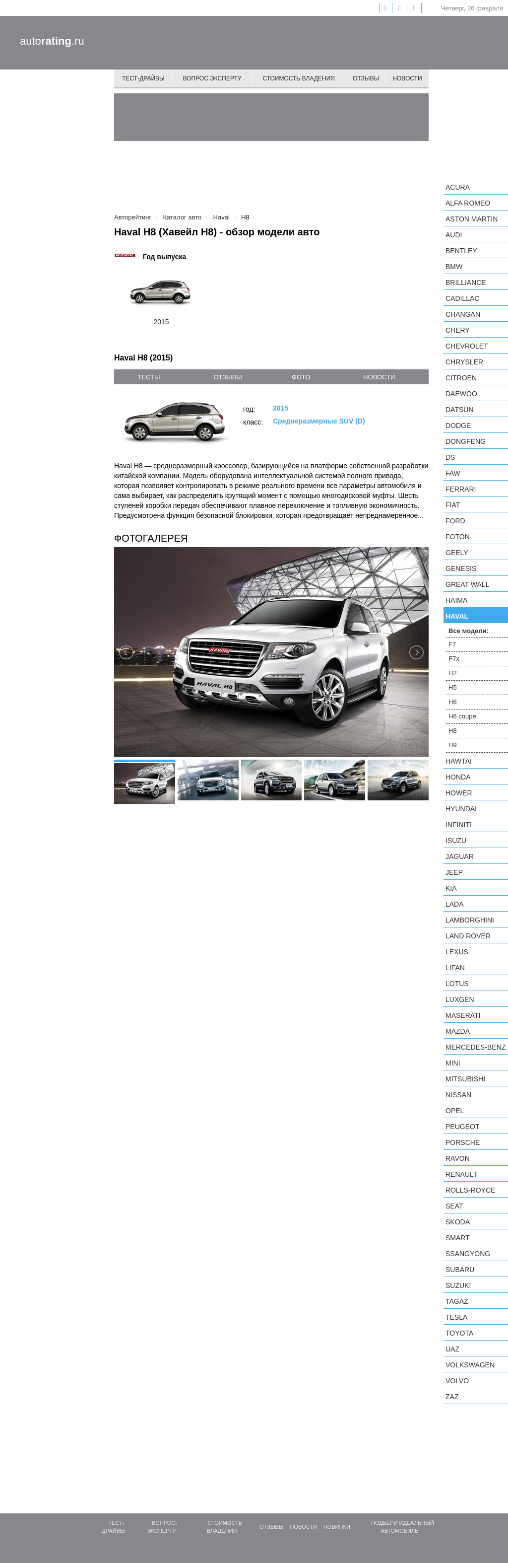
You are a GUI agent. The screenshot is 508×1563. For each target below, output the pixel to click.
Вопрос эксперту (212, 78)
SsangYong (467, 1254)
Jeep (454, 872)
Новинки (336, 1527)
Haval (456, 616)
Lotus (457, 984)
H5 (452, 687)
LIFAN (455, 968)
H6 (452, 702)
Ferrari (460, 489)
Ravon (457, 1158)
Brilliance (465, 282)
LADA (454, 904)
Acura (457, 187)
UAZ (452, 1349)
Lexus (456, 952)
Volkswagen (470, 1365)
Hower (458, 793)
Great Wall (467, 584)
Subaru (459, 1270)
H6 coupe (462, 716)
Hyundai (461, 809)
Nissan (458, 1095)
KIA (451, 888)
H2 (452, 673)
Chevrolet (466, 346)
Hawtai (458, 761)
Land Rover (468, 936)
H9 (452, 745)
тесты (148, 377)
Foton (457, 537)
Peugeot (462, 1127)
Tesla (456, 1317)
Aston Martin (471, 219)
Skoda (457, 1222)
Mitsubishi (465, 1079)
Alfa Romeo (467, 203)
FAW (452, 473)
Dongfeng (465, 441)
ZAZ (451, 1397)
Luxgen (459, 999)
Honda (458, 777)
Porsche (462, 1142)
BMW (453, 267)
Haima (456, 600)
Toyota (459, 1333)
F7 (452, 644)
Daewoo (461, 394)
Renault (461, 1174)
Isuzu (455, 841)
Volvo (457, 1381)
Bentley (461, 251)
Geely (456, 553)
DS (450, 457)
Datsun (459, 410)
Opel (454, 1111)
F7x (453, 658)
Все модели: (468, 631)
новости (379, 377)
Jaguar (459, 856)
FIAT (452, 505)
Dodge (458, 425)
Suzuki (458, 1285)
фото (301, 377)
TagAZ (456, 1301)
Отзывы (366, 78)
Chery (457, 330)
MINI (452, 1063)
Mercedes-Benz (475, 1047)
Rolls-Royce (470, 1190)
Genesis (460, 568)
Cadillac (462, 298)
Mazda (457, 1031)
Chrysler (464, 362)
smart (457, 1238)
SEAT (454, 1206)
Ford (455, 521)
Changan (462, 314)
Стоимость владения (298, 78)
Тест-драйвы (143, 78)
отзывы (227, 377)
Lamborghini (469, 920)
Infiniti (458, 825)
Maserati (463, 1015)
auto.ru (52, 41)
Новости (407, 78)
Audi (453, 235)
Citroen (461, 378)
